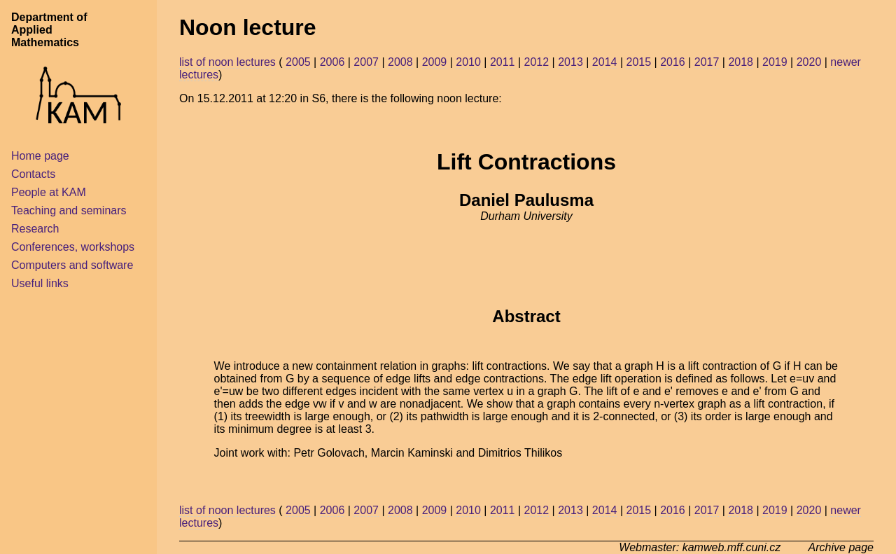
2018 (740, 62)
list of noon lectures (227, 62)
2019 (775, 62)
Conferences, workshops (72, 247)
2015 (638, 62)
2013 (570, 62)
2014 (604, 62)
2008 (400, 62)
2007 (366, 62)
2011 (502, 62)
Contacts (33, 174)
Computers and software (72, 265)
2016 (672, 62)
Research (35, 229)
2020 (809, 62)
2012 (537, 62)
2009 (434, 62)
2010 (468, 62)
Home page (40, 156)
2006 (332, 62)
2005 (298, 62)
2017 (707, 62)
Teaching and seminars (69, 210)
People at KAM (48, 192)
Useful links (40, 283)
